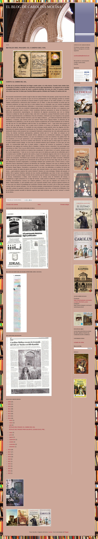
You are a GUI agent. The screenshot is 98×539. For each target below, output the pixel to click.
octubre (11, 442)
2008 (9, 401)
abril (10, 425)
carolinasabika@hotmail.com (81, 55)
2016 (9, 449)
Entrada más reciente (12, 204)
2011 (9, 409)
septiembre (12, 439)
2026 (9, 473)
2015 (9, 418)
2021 (9, 461)
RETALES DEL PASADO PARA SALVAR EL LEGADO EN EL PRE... (27, 429)
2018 (9, 454)
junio (10, 435)
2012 (9, 411)
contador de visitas (79, 342)
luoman (50, 532)
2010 (9, 406)
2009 (9, 404)
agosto (11, 437)
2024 (9, 468)
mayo (11, 432)
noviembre (12, 444)
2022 (9, 463)
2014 (9, 416)
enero (11, 420)
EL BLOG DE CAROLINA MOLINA (34, 7)
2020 (9, 459)
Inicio (39, 204)
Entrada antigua (64, 204)
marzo (11, 422)
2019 (9, 456)
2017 (9, 452)
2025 (9, 471)
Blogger (66, 532)
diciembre (12, 446)
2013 (9, 413)
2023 (9, 466)
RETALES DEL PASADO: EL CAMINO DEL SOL (22, 427)
